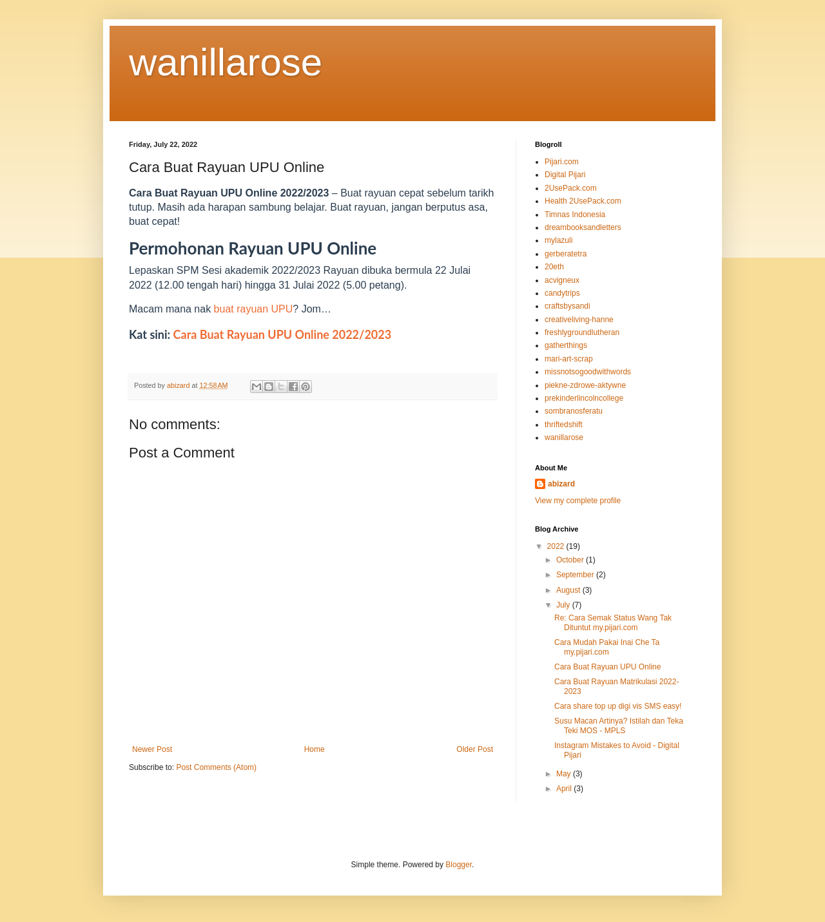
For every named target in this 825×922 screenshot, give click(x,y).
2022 (557, 546)
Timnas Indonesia (575, 214)
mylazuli (558, 240)
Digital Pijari (565, 174)
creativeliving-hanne (579, 319)
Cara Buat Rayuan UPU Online (607, 666)
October (571, 559)
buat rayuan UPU (253, 308)
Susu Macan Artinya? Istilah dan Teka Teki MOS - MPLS (618, 725)
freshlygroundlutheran (582, 332)
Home (314, 749)
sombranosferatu (574, 411)
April (565, 788)
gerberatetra (566, 253)
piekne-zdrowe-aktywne (585, 385)
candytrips (562, 293)
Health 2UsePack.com (583, 201)
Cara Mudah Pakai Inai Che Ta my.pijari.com (606, 647)
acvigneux (562, 280)
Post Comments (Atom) (216, 767)
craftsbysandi (567, 306)
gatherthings (566, 345)
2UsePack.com (571, 188)
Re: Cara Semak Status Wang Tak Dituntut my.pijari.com (613, 622)
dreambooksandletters (583, 227)
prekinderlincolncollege (584, 398)
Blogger (458, 864)
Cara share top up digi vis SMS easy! (617, 706)
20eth (554, 266)
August (569, 590)
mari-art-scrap (569, 358)
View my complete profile (578, 500)
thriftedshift (564, 424)
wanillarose (225, 62)
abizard (561, 483)
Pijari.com (562, 161)
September (576, 574)
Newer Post (152, 749)
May (564, 773)
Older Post (474, 749)
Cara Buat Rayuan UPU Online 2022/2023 (282, 334)
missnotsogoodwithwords (588, 371)
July (564, 605)
